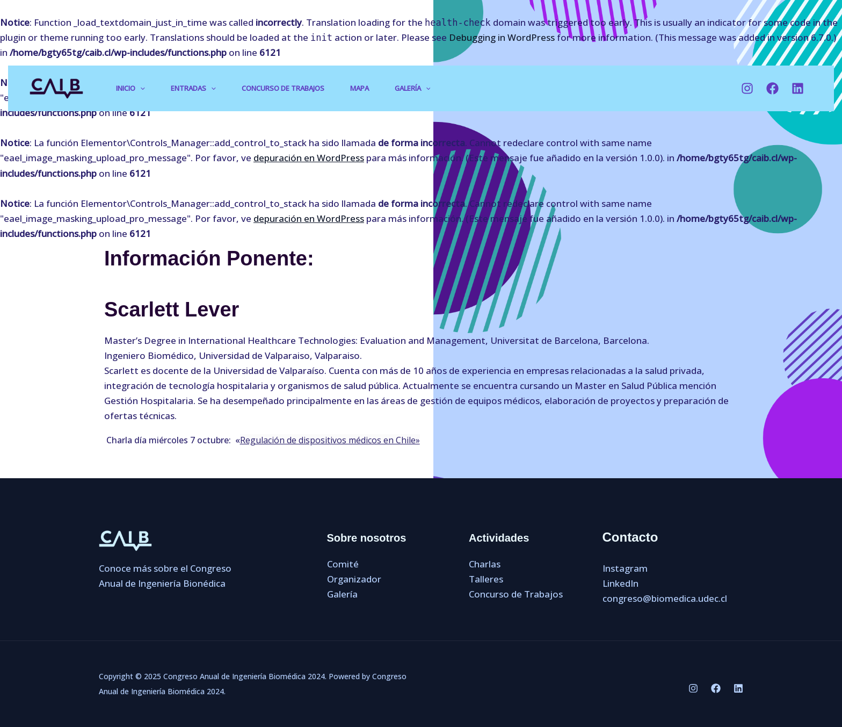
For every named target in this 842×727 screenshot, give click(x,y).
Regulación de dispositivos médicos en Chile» (330, 440)
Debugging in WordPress (502, 37)
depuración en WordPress (308, 158)
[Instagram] (747, 88)
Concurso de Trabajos (283, 88)
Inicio (130, 88)
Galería (413, 88)
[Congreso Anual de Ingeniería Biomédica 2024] (56, 87)
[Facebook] (772, 88)
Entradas (193, 88)
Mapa (359, 88)
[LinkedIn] (798, 88)
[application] (140, 89)
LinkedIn (620, 583)
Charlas (484, 564)
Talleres (486, 579)
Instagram (625, 568)
